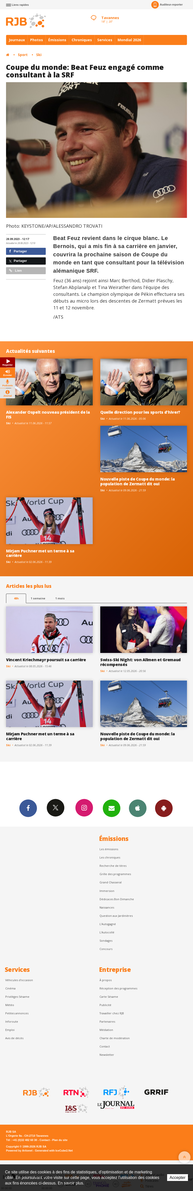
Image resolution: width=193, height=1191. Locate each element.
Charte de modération (115, 1038)
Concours (106, 948)
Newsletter (107, 1054)
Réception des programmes (118, 988)
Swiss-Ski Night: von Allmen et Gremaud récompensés (140, 662)
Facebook (28, 808)
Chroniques (82, 39)
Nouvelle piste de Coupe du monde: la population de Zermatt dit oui (137, 481)
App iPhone (138, 808)
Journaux (17, 39)
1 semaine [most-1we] (38, 598)
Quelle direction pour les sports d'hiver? (140, 412)
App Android (164, 808)
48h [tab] (16, 598)
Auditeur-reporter (167, 5)
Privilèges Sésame (17, 996)
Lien (15, 270)
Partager (18, 251)
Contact (105, 1046)
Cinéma (10, 988)
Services (104, 39)
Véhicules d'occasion (19, 980)
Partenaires (107, 1021)
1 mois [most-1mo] (60, 598)
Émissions (57, 39)
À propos (106, 980)
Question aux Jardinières (116, 915)
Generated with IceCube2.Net (54, 1150)
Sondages (106, 940)
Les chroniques (110, 857)
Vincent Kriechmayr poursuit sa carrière (46, 659)
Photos (36, 39)
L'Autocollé (107, 932)
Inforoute (11, 1021)
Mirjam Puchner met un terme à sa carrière (40, 553)
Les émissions (109, 849)
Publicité (105, 1005)
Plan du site (59, 1139)
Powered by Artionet (19, 1150)
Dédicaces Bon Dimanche (117, 899)
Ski (38, 54)
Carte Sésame (109, 996)
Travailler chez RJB (112, 1013)
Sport (23, 54)
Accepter (177, 1177)
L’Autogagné (108, 924)
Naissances (107, 907)
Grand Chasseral (111, 882)
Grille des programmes (115, 874)
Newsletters (111, 808)
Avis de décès (14, 1038)
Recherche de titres (113, 865)
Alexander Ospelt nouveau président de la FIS (48, 414)
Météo (9, 1005)
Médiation (106, 1029)
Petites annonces (16, 1013)
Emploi (10, 1029)
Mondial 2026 (129, 39)
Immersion (107, 890)
